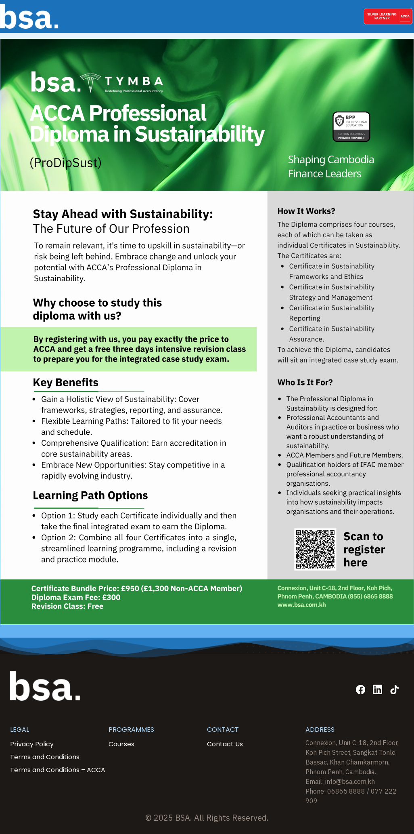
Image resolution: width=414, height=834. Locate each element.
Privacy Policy (32, 744)
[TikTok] (394, 689)
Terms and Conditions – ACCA (57, 770)
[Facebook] (360, 689)
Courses (121, 744)
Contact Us (225, 744)
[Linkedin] (377, 689)
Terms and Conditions (44, 757)
